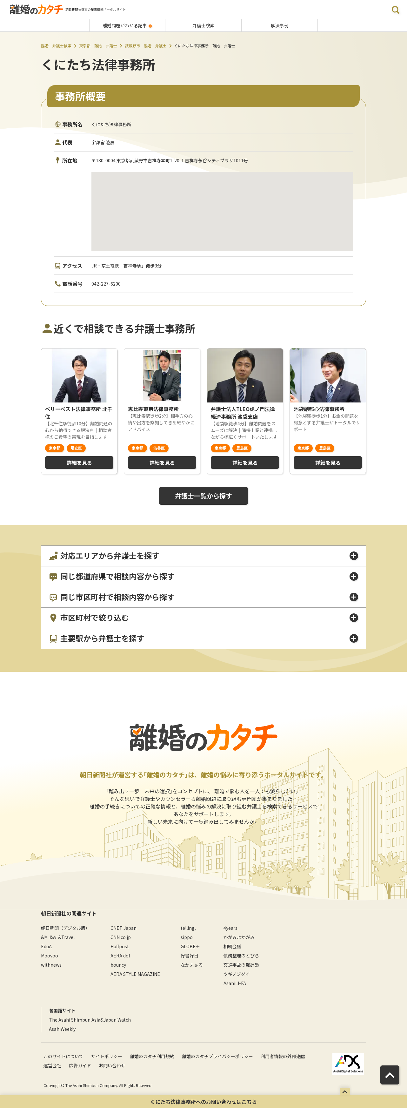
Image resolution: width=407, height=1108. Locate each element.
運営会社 (52, 1065)
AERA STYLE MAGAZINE (135, 974)
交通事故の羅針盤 (241, 965)
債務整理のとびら (241, 955)
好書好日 (189, 955)
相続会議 (232, 946)
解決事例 (280, 25)
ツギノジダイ (237, 974)
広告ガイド (80, 1065)
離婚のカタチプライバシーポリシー (217, 1056)
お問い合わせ (112, 1065)
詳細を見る (79, 462)
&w (53, 937)
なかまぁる (192, 965)
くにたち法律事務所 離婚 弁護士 (204, 45)
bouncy (118, 965)
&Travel (66, 937)
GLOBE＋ (190, 946)
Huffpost (119, 946)
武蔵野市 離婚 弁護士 (146, 45)
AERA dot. (120, 955)
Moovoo (49, 955)
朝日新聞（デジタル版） (65, 928)
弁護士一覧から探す (203, 495)
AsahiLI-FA (235, 983)
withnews (51, 965)
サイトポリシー (106, 1056)
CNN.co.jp (120, 937)
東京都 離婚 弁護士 (98, 45)
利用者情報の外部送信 (283, 1056)
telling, (188, 928)
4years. (231, 928)
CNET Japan (123, 928)
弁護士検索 (203, 25)
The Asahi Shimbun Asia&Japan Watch (90, 1020)
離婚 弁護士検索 (56, 45)
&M (44, 937)
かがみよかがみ (239, 937)
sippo (187, 937)
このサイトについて (63, 1056)
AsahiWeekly (62, 1029)
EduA (46, 946)
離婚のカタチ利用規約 (152, 1056)
